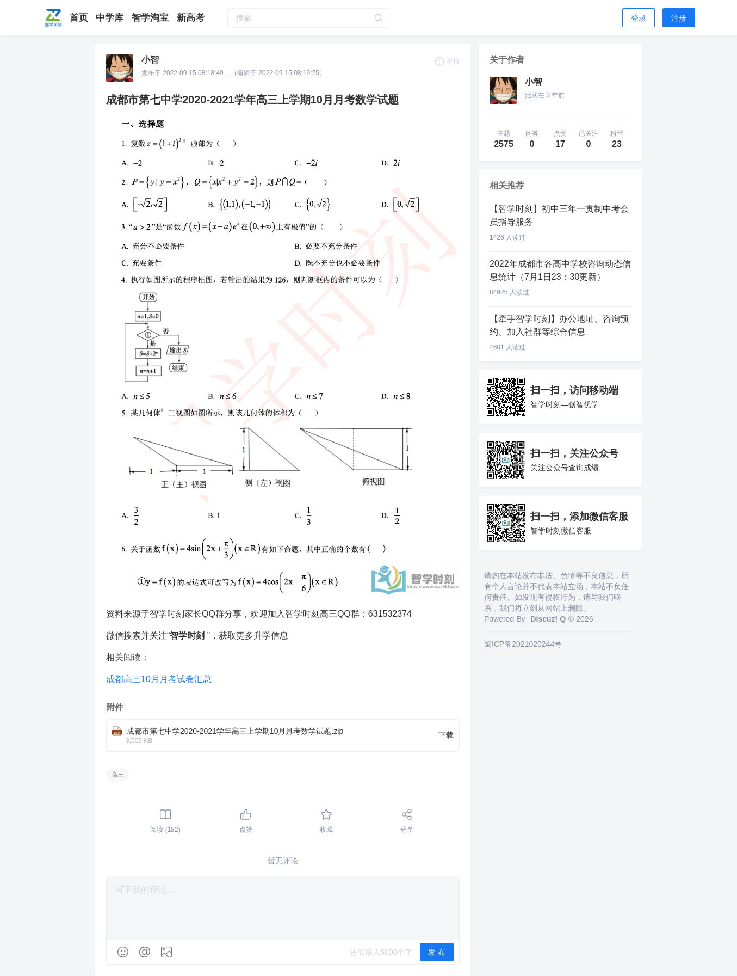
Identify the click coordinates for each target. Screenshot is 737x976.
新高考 (191, 18)
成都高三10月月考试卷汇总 (159, 679)
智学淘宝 (151, 18)
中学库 (111, 18)
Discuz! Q (548, 619)
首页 (80, 18)
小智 (150, 59)
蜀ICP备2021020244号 (523, 644)
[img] (122, 952)
